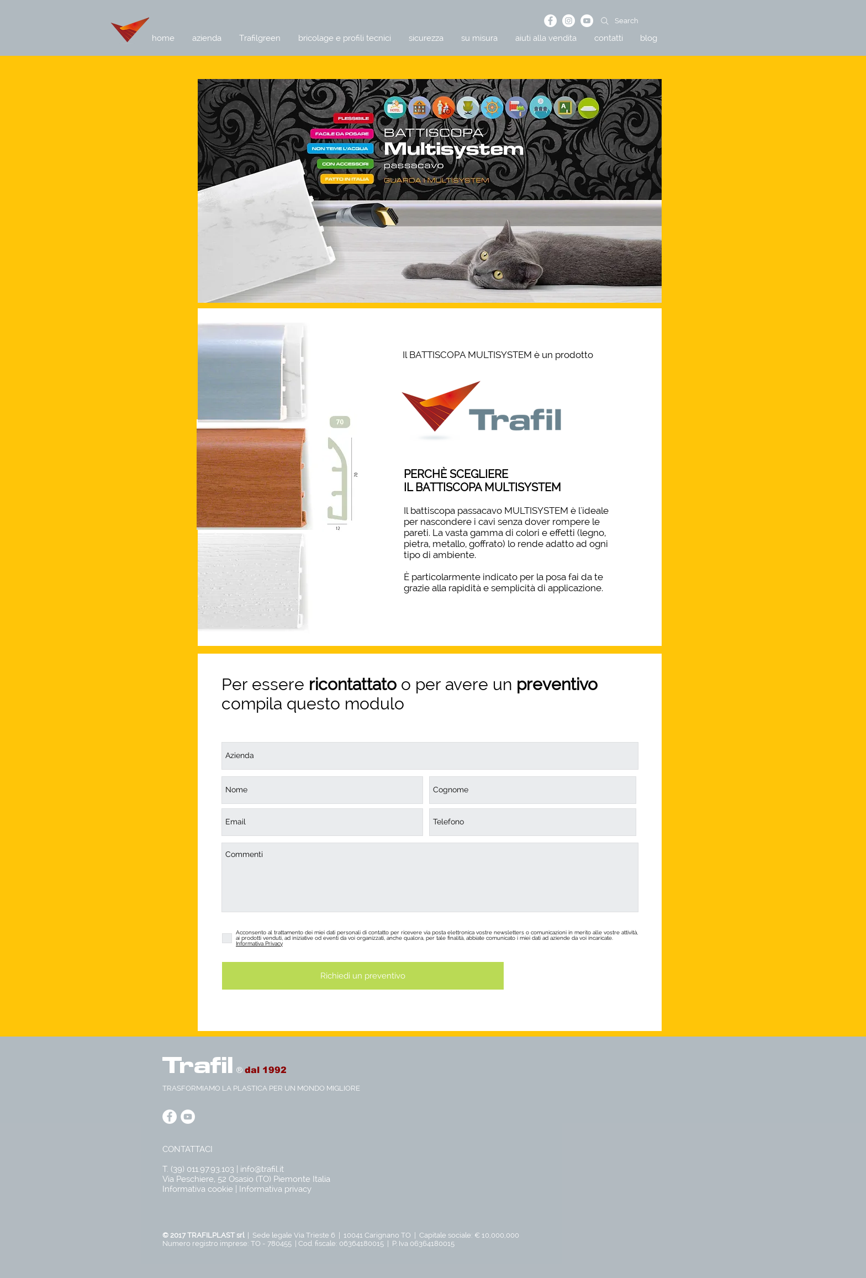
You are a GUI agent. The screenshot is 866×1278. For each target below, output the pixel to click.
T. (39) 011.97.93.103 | (201, 1169)
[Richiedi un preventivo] (363, 976)
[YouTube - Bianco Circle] (586, 20)
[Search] (651, 20)
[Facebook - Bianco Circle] (550, 20)
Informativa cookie (197, 1189)
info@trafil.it (262, 1169)
